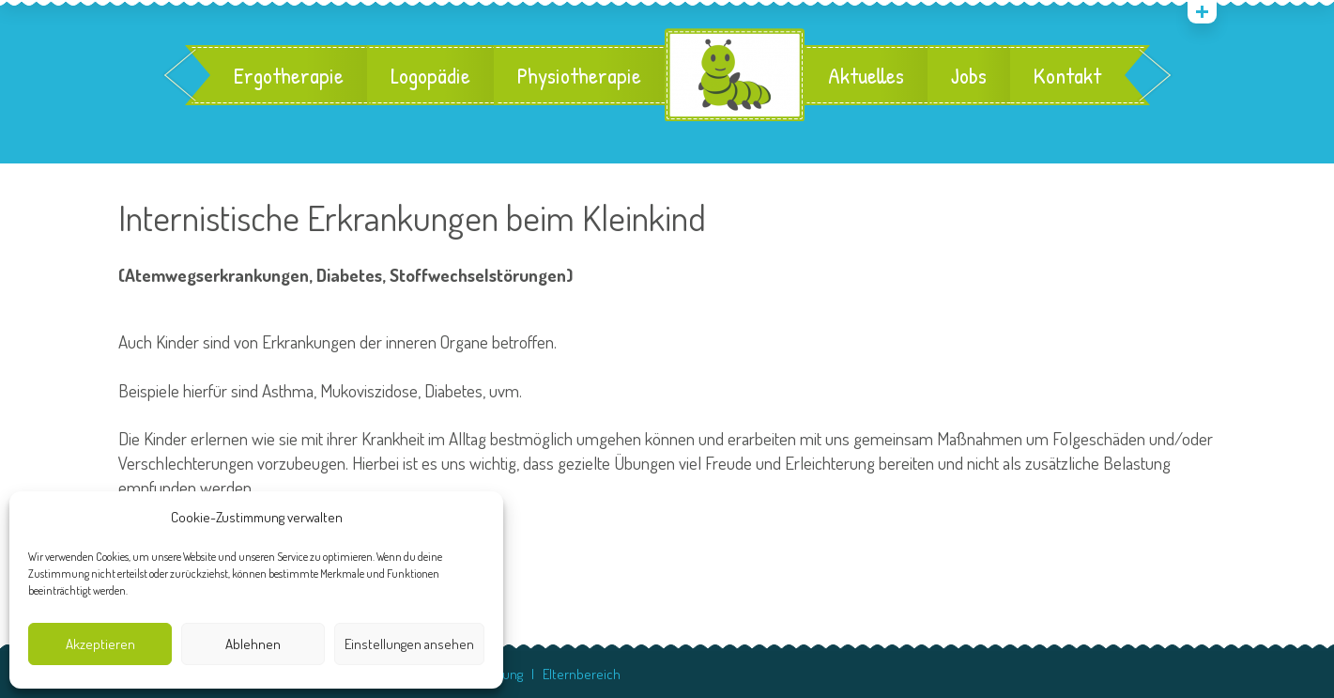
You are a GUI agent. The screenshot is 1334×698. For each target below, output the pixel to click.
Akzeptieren (100, 644)
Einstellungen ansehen (409, 644)
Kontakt (1067, 75)
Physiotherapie (579, 75)
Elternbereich (582, 674)
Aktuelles (866, 75)
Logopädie (430, 75)
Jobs (969, 75)
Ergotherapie (288, 75)
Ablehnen (253, 644)
